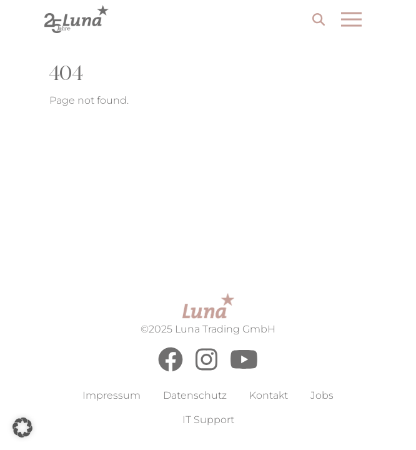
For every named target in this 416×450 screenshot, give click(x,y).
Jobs (322, 395)
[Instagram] (206, 368)
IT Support (208, 420)
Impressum (111, 395)
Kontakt (268, 395)
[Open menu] (351, 19)
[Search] (318, 21)
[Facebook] (170, 368)
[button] (22, 427)
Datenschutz (195, 395)
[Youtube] (244, 368)
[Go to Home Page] (76, 19)
